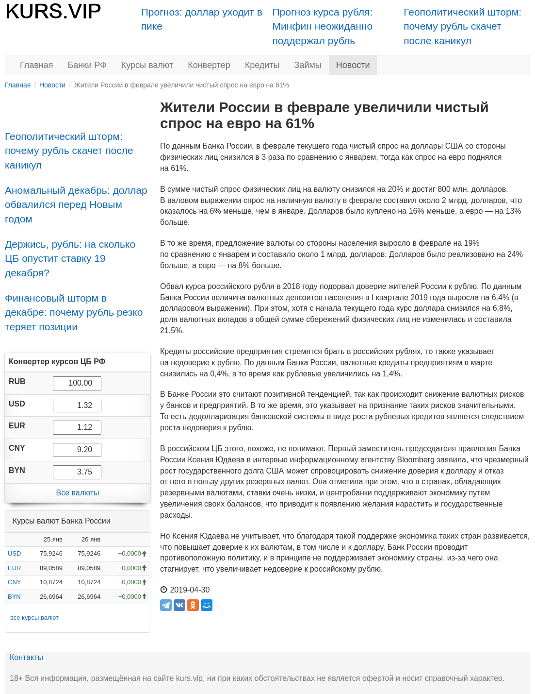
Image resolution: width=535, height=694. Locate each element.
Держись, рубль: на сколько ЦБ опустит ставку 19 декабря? (70, 258)
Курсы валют (147, 65)
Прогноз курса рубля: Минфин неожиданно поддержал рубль (323, 26)
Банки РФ (87, 65)
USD (14, 553)
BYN (14, 596)
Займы (308, 65)
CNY (14, 582)
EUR (14, 568)
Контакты (26, 657)
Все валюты (77, 493)
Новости (353, 65)
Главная (36, 65)
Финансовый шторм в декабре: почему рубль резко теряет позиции (74, 312)
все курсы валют (34, 617)
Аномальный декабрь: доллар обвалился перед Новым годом (76, 204)
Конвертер (209, 65)
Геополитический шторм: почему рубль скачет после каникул (462, 26)
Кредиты (262, 65)
